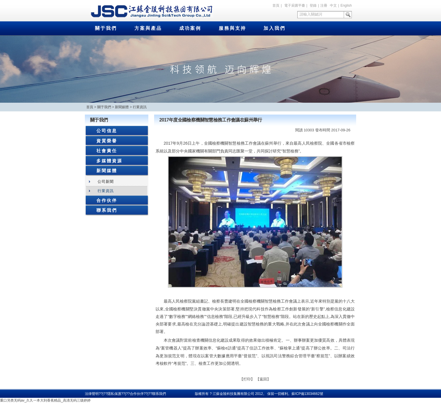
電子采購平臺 (294, 5)
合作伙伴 (106, 200)
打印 (247, 379)
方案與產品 (148, 28)
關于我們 (106, 28)
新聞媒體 (122, 107)
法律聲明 (92, 394)
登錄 (313, 5)
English (346, 5)
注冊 (323, 5)
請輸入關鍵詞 (311, 14)
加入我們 (274, 28)
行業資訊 (140, 107)
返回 (263, 379)
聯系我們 (106, 210)
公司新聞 (106, 181)
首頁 (275, 5)
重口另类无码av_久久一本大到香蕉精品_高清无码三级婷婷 (45, 400)
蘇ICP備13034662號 (307, 394)
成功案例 (190, 28)
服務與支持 (232, 28)
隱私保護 (114, 394)
